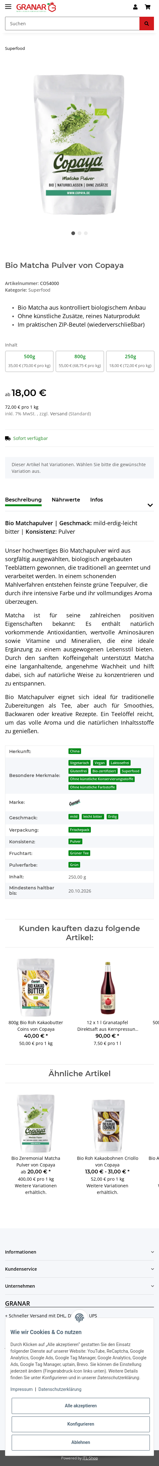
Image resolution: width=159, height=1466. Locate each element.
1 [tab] (73, 233)
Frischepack (79, 830)
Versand (59, 414)
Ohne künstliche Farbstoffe (92, 787)
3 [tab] (86, 233)
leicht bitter (92, 816)
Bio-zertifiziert (104, 771)
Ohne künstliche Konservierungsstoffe (101, 779)
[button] (135, 7)
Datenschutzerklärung (59, 1389)
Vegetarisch (79, 763)
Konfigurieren (80, 1424)
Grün (74, 865)
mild (74, 816)
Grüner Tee (79, 853)
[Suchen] (72, 23)
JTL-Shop (90, 1458)
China (75, 751)
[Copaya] (74, 802)
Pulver (75, 841)
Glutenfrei (78, 771)
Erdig (112, 816)
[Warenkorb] (147, 7)
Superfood (39, 290)
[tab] (66, 502)
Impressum (21, 1389)
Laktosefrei (120, 763)
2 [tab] (79, 233)
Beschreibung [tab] (23, 500)
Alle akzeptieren (81, 1405)
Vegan (100, 763)
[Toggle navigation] (8, 4)
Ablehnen (80, 1442)
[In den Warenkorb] (10, 68)
